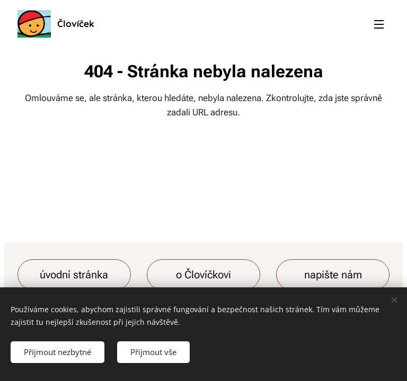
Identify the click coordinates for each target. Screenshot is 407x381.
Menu (379, 24)
